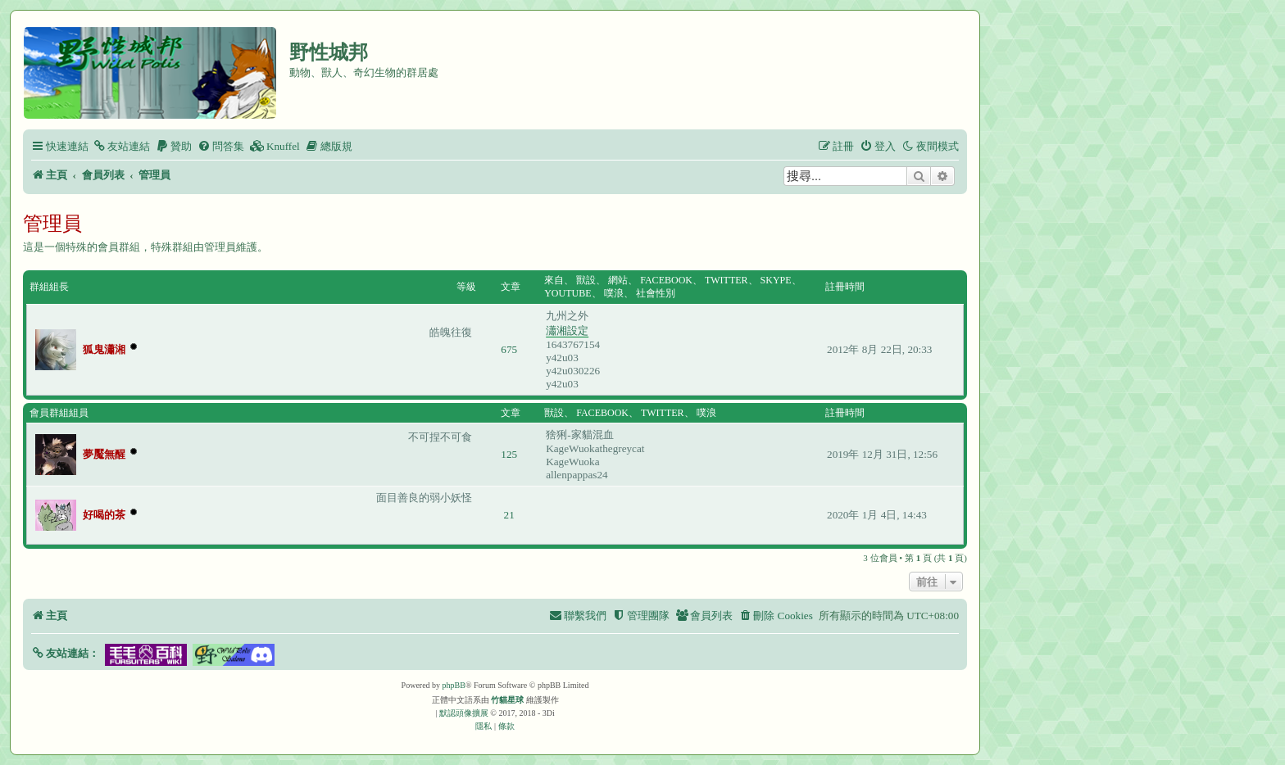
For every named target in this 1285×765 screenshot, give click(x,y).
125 (509, 454)
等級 (466, 286)
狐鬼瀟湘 (104, 349)
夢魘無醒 (104, 454)
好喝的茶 (104, 515)
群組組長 (49, 286)
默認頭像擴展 (463, 712)
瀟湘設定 (567, 330)
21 (509, 515)
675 (509, 349)
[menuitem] (121, 146)
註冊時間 (845, 286)
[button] (65, 653)
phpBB (454, 685)
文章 (510, 286)
